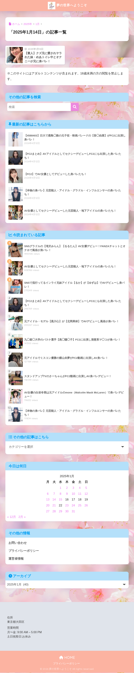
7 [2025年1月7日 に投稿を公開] (54, 493)
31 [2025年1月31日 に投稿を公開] (73, 511)
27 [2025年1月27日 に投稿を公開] (48, 511)
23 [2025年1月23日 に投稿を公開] (67, 505)
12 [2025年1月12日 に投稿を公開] (86, 493)
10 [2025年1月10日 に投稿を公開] (73, 493)
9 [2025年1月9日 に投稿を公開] (67, 493)
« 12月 (11, 517)
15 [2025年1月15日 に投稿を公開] (60, 499)
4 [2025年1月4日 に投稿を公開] (80, 488)
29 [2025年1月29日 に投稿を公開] (60, 511)
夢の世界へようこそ (67, 5)
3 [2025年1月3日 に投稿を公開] (73, 488)
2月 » (22, 517)
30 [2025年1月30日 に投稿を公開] (67, 511)
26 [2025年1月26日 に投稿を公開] (86, 505)
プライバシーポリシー (23, 551)
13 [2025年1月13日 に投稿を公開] (48, 499)
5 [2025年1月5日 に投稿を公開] (86, 488)
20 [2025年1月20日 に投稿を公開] (48, 505)
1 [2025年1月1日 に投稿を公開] (60, 488)
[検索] (75, 107)
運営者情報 (16, 559)
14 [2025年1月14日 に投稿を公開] (54, 499)
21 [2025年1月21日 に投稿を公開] (54, 505)
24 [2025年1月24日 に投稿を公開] (73, 505)
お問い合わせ (17, 543)
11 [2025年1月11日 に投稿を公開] (80, 493)
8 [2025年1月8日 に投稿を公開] (60, 493)
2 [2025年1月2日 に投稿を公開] (67, 488)
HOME (67, 657)
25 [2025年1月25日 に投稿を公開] (80, 505)
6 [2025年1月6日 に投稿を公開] (48, 493)
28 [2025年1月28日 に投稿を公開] (54, 511)
